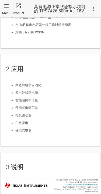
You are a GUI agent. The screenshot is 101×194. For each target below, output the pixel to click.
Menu (6, 13)
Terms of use (90, 189)
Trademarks (91, 187)
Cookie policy (76, 189)
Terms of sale (91, 191)
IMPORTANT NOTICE (73, 187)
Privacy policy (61, 189)
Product (18, 13)
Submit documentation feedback (81, 184)
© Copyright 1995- (68, 180)
